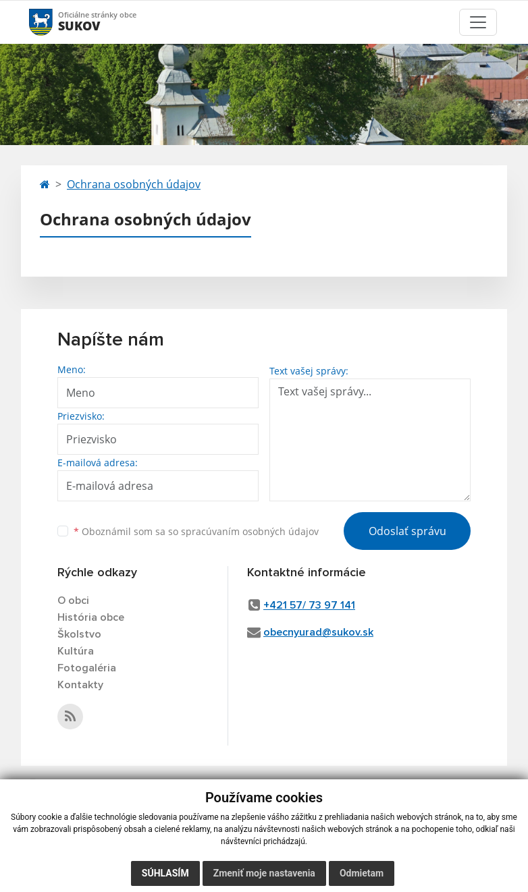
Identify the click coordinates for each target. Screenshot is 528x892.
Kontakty (80, 684)
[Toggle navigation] (478, 22)
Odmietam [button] (362, 873)
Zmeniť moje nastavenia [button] (264, 873)
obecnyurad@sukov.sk (318, 632)
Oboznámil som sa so (196, 531)
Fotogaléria (86, 668)
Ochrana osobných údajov (134, 184)
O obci (73, 600)
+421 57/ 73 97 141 (309, 605)
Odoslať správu (407, 531)
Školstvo (79, 634)
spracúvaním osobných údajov (250, 531)
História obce (90, 617)
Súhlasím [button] (165, 873)
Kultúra (75, 651)
